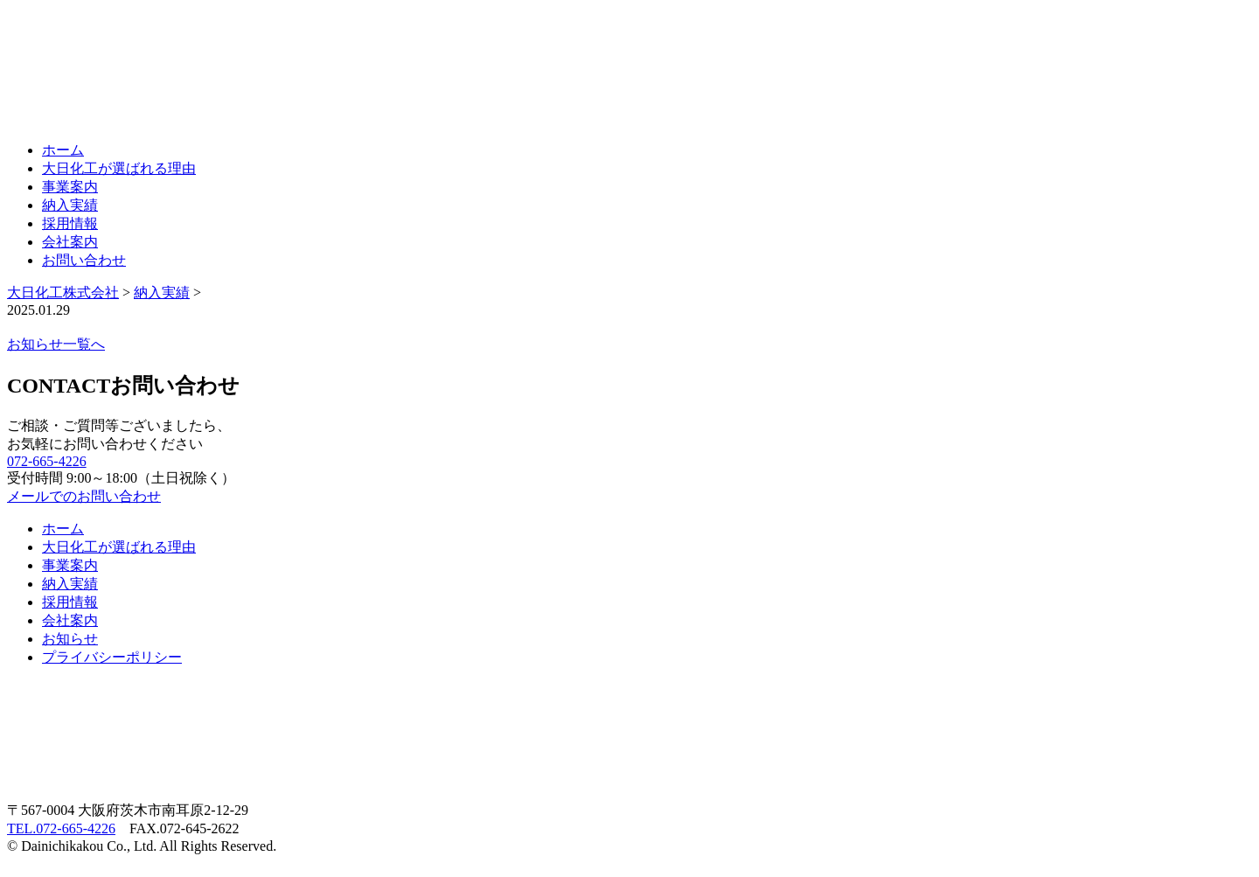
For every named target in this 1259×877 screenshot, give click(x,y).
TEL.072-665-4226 (61, 828)
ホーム (63, 150)
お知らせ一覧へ (56, 344)
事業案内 (70, 186)
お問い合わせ (84, 260)
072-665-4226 (47, 461)
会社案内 (70, 241)
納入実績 (70, 205)
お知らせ (70, 638)
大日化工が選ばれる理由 (119, 168)
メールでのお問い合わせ (84, 496)
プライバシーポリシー (112, 657)
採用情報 (70, 223)
